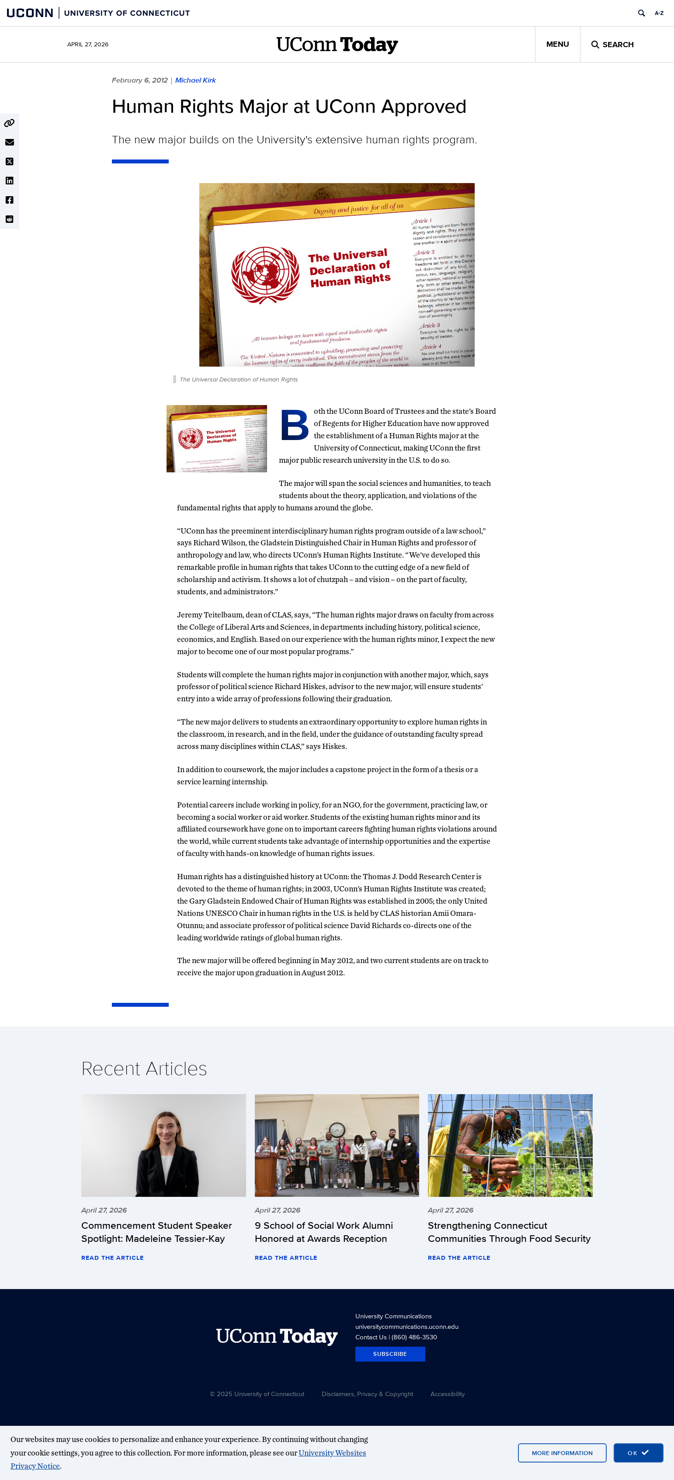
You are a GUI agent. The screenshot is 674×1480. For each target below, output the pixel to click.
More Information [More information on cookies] (562, 1453)
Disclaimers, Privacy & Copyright (367, 1393)
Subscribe (390, 1354)
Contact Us (371, 1336)
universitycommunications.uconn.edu (407, 1326)
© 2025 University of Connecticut (257, 1393)
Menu (557, 44)
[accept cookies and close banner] (639, 1453)
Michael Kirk (195, 80)
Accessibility (448, 1393)
